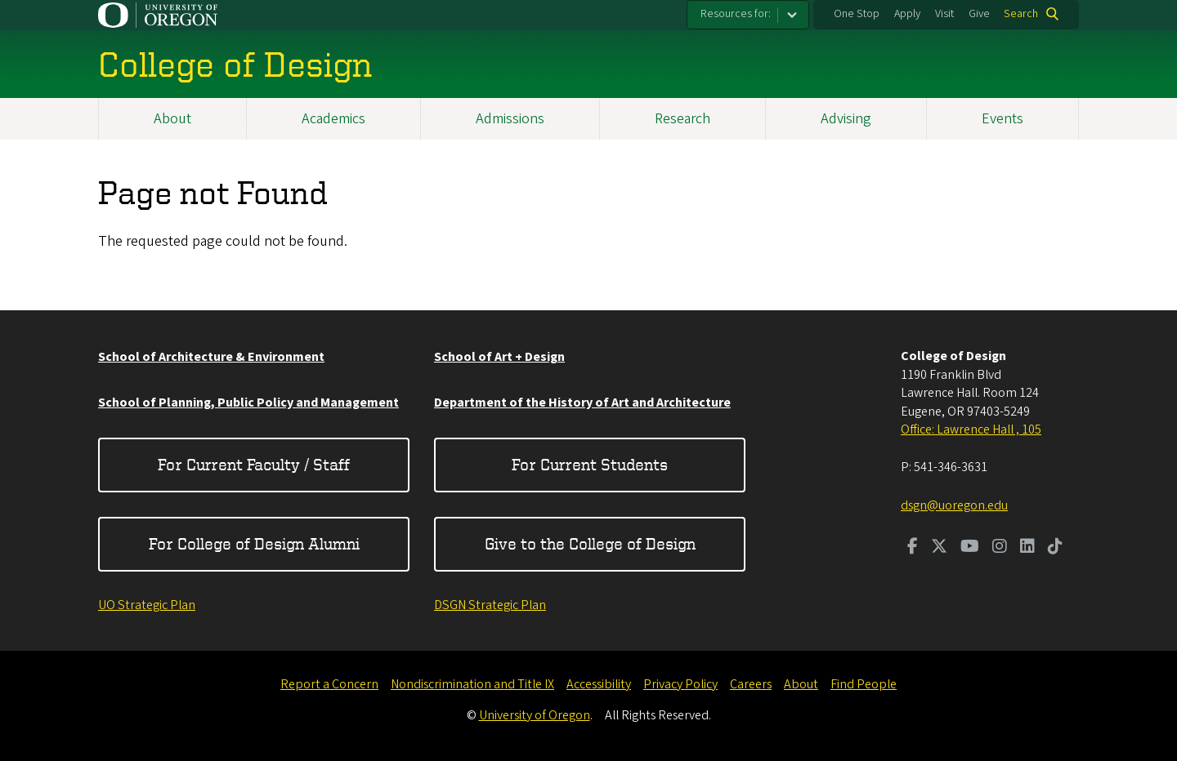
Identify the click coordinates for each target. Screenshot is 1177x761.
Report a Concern (329, 684)
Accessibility (598, 684)
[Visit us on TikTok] (1055, 548)
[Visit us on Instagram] (1000, 548)
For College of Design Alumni (254, 543)
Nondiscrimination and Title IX (472, 684)
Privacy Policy (680, 684)
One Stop (856, 14)
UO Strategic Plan (146, 605)
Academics (333, 119)
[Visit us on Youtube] (970, 548)
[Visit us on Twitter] (939, 548)
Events (1002, 119)
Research (682, 119)
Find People (863, 684)
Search (1021, 14)
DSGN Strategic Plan (490, 605)
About (172, 119)
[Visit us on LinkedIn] (1027, 548)
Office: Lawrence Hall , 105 (971, 429)
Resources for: (735, 14)
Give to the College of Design (590, 543)
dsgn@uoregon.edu (954, 505)
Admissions (510, 119)
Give (979, 14)
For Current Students (590, 464)
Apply (907, 14)
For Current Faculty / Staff (254, 464)
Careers (751, 684)
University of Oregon (534, 715)
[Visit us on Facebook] (912, 548)
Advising (846, 119)
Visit (944, 14)
